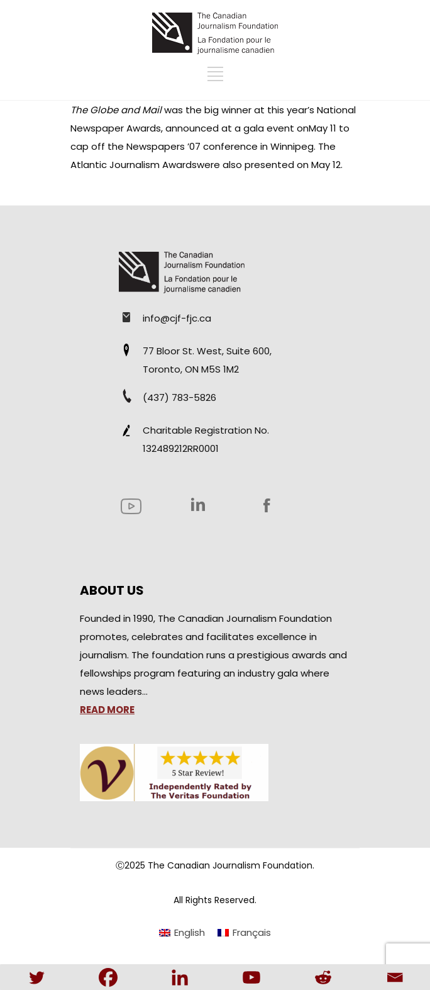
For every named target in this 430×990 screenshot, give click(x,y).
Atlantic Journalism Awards (133, 164)
